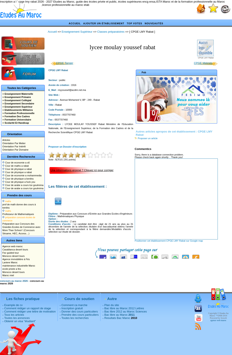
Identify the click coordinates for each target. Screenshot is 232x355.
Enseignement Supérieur (18, 106)
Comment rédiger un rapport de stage (27, 308)
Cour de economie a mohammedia (22, 175)
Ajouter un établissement (103, 23)
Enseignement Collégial (17, 100)
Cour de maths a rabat (15, 166)
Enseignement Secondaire (19, 103)
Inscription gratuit (72, 308)
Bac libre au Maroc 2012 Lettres (124, 308)
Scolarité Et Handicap (16, 123)
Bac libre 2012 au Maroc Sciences (125, 311)
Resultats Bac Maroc (117, 318)
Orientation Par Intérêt (14, 146)
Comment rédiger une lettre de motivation (30, 311)
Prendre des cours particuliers (80, 314)
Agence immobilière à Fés (16, 259)
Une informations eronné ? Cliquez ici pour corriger (81, 170)
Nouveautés (154, 23)
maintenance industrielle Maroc (18, 265)
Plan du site (111, 305)
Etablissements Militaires (18, 110)
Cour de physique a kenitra (18, 178)
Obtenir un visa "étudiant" (20, 321)
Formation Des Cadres (17, 116)
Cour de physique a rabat (17, 169)
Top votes (134, 23)
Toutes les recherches (74, 318)
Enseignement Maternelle (18, 94)
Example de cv (13, 305)
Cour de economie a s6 (16, 162)
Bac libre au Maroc (119, 314)
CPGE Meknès (203, 63)
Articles (6, 140)
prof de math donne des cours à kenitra (19, 204)
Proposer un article (146, 138)
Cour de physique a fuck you (18, 182)
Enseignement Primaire (17, 97)
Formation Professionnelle (19, 113)
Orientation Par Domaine (15, 149)
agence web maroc (218, 320)
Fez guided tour (10, 252)
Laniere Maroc (9, 262)
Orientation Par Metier (14, 143)
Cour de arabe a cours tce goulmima (22, 185)
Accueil (75, 23)
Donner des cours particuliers (79, 311)
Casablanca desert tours (15, 249)
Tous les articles (14, 314)
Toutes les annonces (17, 318)
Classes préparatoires (110, 31)
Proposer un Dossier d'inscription (67, 146)
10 (110, 155)
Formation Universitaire (17, 119)
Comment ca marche (74, 305)
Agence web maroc (12, 246)
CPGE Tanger (64, 63)
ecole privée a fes (11, 269)
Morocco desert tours (13, 256)
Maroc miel (8, 275)
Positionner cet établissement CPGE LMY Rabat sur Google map (169, 240)
